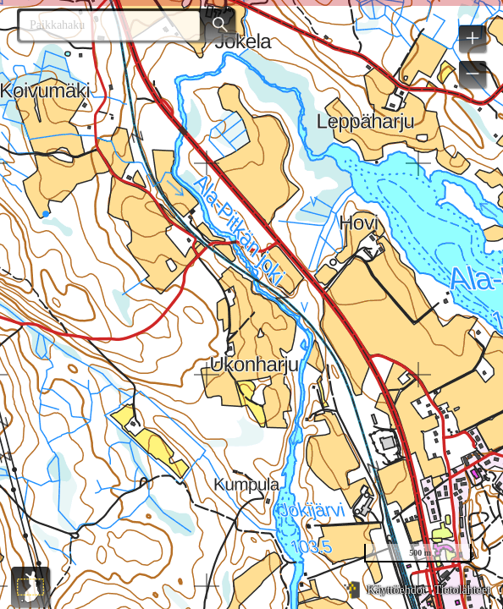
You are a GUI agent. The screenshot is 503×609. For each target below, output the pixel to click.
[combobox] (103, 25)
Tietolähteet (462, 590)
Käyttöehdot (396, 590)
